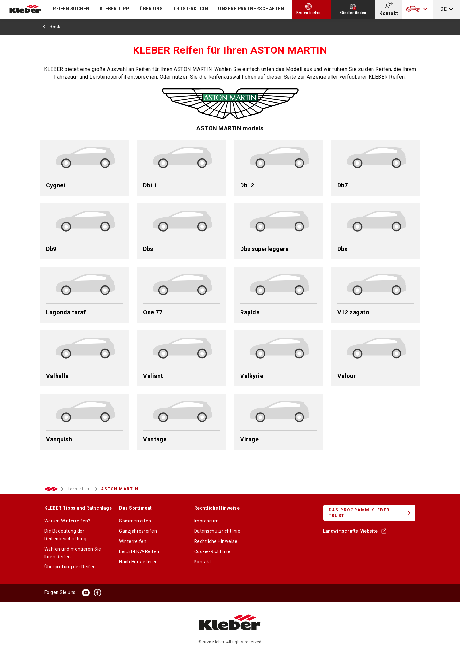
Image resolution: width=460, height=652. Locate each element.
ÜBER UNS (151, 8)
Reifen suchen (71, 8)
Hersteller (79, 489)
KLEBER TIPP (115, 8)
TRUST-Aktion (190, 8)
